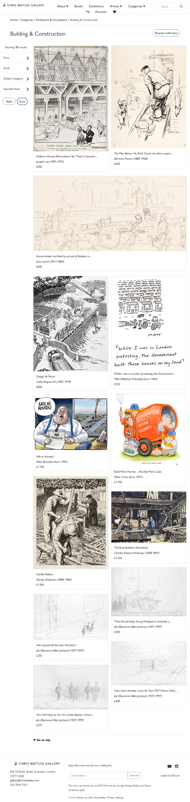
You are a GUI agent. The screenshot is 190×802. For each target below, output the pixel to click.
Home (13, 20)
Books (78, 6)
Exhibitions (96, 6)
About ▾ (62, 6)
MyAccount (96, 11)
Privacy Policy (132, 785)
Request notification (166, 33)
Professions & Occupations (51, 20)
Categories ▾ (136, 6)
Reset (22, 101)
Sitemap (119, 797)
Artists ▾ (116, 6)
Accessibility (99, 797)
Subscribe (134, 775)
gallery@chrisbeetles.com (24, 780)
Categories (26, 20)
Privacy (111, 797)
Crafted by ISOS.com (170, 775)
